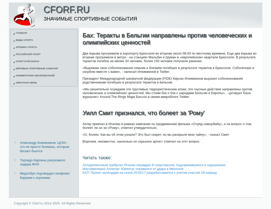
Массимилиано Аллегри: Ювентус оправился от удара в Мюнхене (133, 169)
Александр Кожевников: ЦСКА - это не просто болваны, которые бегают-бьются (44, 147)
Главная (21, 33)
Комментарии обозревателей (35, 75)
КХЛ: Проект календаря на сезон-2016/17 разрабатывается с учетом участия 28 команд (150, 173)
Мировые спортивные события (37, 68)
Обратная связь (26, 82)
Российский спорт (28, 54)
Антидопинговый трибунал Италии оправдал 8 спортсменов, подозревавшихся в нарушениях (154, 165)
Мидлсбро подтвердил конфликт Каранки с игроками (45, 175)
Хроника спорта (26, 47)
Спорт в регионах (27, 61)
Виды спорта (24, 40)
